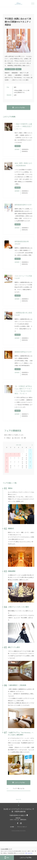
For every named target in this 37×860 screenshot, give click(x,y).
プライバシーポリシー (22, 826)
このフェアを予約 (18, 107)
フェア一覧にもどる (18, 788)
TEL (7, 858)
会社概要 (12, 826)
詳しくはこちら (29, 853)
